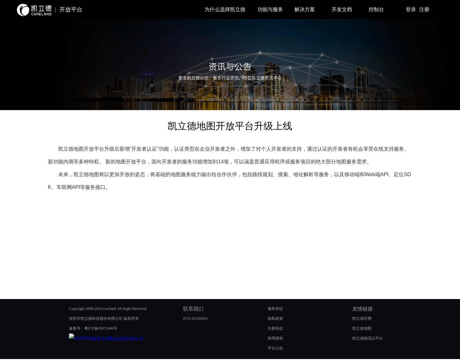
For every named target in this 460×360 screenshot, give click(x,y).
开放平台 (70, 9)
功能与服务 (270, 9)
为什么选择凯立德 (224, 9)
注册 (424, 9)
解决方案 (305, 9)
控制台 (376, 9)
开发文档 (342, 9)
